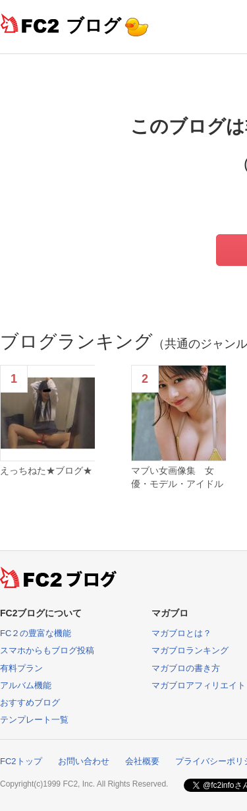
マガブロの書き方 (185, 668)
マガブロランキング (190, 650)
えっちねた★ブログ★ (46, 470)
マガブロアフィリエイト (198, 685)
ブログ (93, 25)
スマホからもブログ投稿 (47, 650)
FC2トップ (21, 761)
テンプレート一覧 (34, 720)
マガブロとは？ (181, 633)
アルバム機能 (25, 685)
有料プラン (21, 668)
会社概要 (142, 761)
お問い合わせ (83, 761)
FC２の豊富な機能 (35, 633)
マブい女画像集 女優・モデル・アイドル (177, 477)
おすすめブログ (30, 702)
